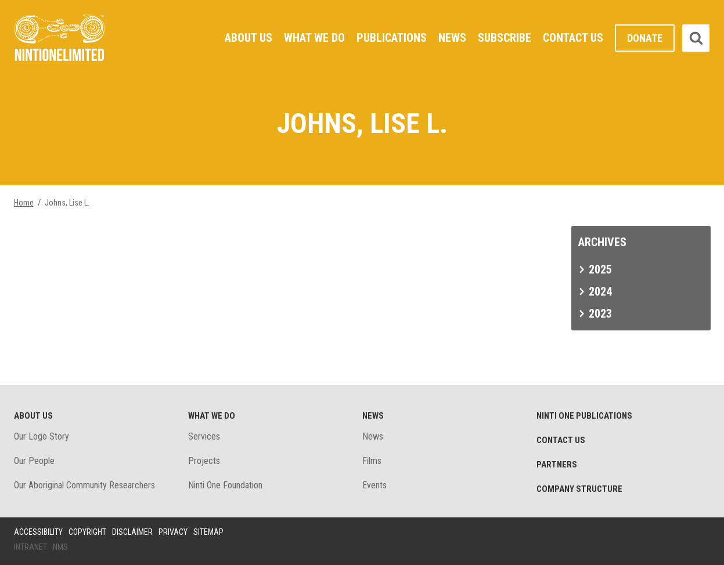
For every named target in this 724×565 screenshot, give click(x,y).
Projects (204, 460)
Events (374, 485)
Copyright (87, 532)
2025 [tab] (600, 269)
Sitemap (208, 532)
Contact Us (573, 38)
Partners (556, 464)
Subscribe (504, 38)
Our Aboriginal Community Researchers (84, 485)
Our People (34, 460)
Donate (644, 38)
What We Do (314, 38)
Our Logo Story (41, 436)
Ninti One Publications (584, 416)
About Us (248, 38)
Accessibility (38, 532)
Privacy (173, 532)
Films (371, 460)
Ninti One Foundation (225, 485)
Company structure (579, 489)
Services (204, 436)
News (452, 38)
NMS (60, 547)
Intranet (30, 547)
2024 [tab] (600, 291)
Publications (391, 38)
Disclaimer (132, 532)
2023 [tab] (600, 314)
